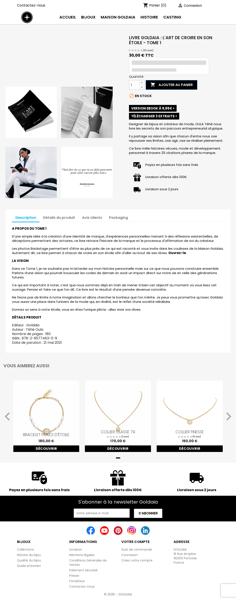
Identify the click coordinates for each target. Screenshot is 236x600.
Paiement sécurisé (83, 570)
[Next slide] (228, 416)
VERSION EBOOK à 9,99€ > (152, 108)
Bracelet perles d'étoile (46, 434)
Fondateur (77, 581)
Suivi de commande (136, 549)
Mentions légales (82, 555)
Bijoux (88, 17)
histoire (149, 17)
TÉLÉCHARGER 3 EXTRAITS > (154, 116)
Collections (25, 549)
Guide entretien (29, 566)
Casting (172, 17)
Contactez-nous (31, 5)
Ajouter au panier (171, 85)
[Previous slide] (7, 416)
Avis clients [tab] (92, 217)
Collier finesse (190, 432)
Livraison (75, 549)
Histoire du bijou (29, 555)
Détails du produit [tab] (59, 217)
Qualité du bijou (29, 560)
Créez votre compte (136, 560)
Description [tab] (25, 217)
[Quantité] (134, 85)
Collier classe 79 (118, 432)
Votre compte (135, 541)
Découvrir (46, 448)
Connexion (129, 555)
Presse (74, 575)
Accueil (67, 17)
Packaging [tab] (118, 217)
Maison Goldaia (118, 17)
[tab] (118, 457)
